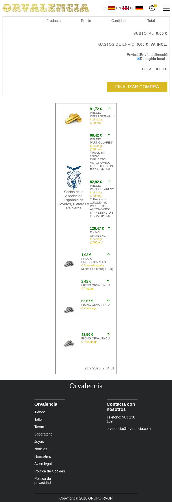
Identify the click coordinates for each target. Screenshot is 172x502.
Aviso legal (43, 464)
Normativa (42, 456)
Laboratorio (43, 434)
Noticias (40, 449)
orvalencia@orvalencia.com (122, 429)
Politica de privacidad (42, 481)
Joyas (39, 442)
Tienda (39, 412)
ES (104, 8)
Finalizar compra (137, 86)
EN (118, 8)
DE (132, 8)
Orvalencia (86, 386)
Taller (38, 419)
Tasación (41, 427)
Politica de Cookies (49, 471)
